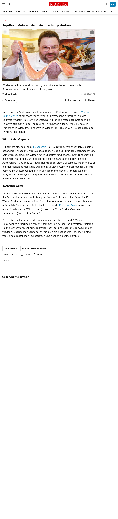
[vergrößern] (92, 32)
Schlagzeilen (8, 11)
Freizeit (90, 11)
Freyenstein (39, 146)
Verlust (6, 20)
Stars (111, 11)
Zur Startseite (10, 248)
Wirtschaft (65, 11)
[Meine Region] (8, 4)
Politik (55, 11)
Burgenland (33, 11)
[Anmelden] (106, 4)
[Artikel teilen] (25, 254)
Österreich (45, 11)
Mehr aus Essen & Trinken (34, 248)
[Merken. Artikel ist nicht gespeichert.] (90, 100)
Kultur (82, 11)
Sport (74, 11)
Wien (18, 11)
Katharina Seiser (68, 205)
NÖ (24, 11)
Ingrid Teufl (11, 94)
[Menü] (3, 4)
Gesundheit (101, 11)
